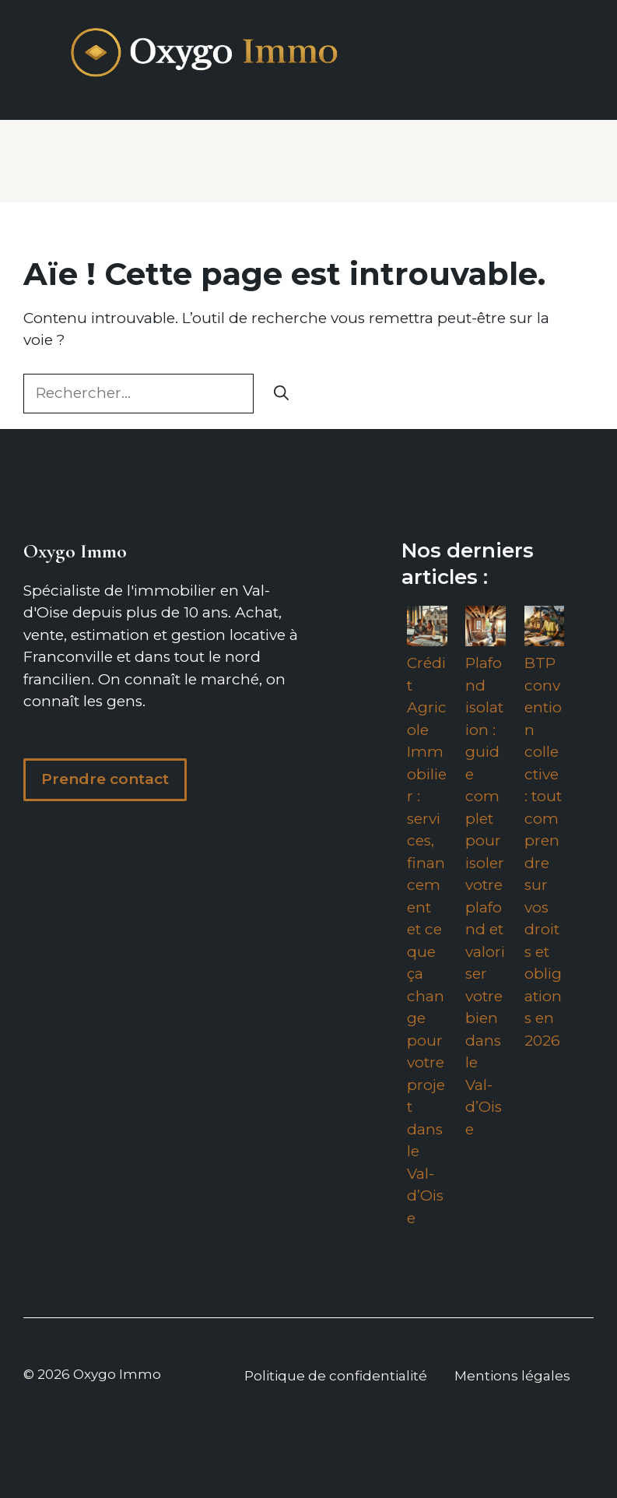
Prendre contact (105, 779)
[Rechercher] (281, 393)
